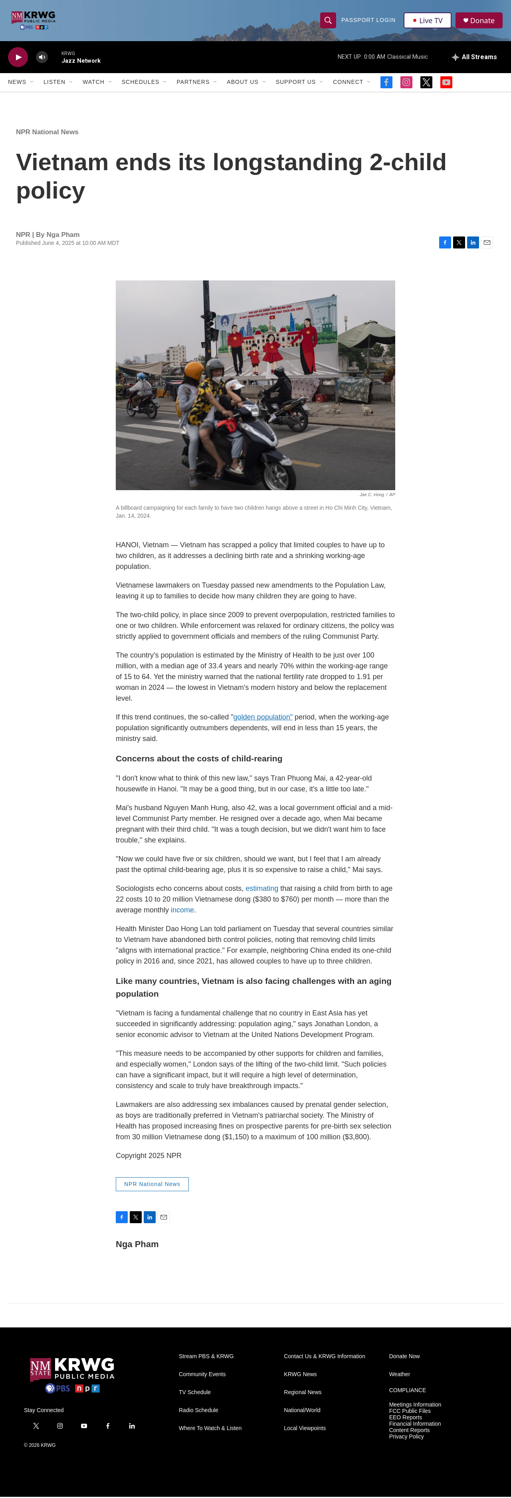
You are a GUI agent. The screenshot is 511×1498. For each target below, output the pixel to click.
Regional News (302, 1394)
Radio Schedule (198, 1412)
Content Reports (409, 1431)
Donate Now (404, 1358)
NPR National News (47, 133)
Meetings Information (415, 1406)
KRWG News (300, 1376)
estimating (262, 889)
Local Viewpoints (305, 1429)
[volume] (42, 58)
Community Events (202, 1376)
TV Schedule (195, 1394)
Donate (482, 21)
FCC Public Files (410, 1412)
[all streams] (474, 58)
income (182, 911)
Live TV (427, 21)
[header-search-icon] (328, 21)
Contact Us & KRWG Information (324, 1358)
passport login (368, 21)
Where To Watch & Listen (210, 1429)
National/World (302, 1412)
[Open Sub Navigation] (32, 83)
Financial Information (415, 1425)
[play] (18, 58)
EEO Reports (405, 1418)
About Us (242, 83)
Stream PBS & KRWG (206, 1358)
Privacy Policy (406, 1437)
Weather (399, 1376)
